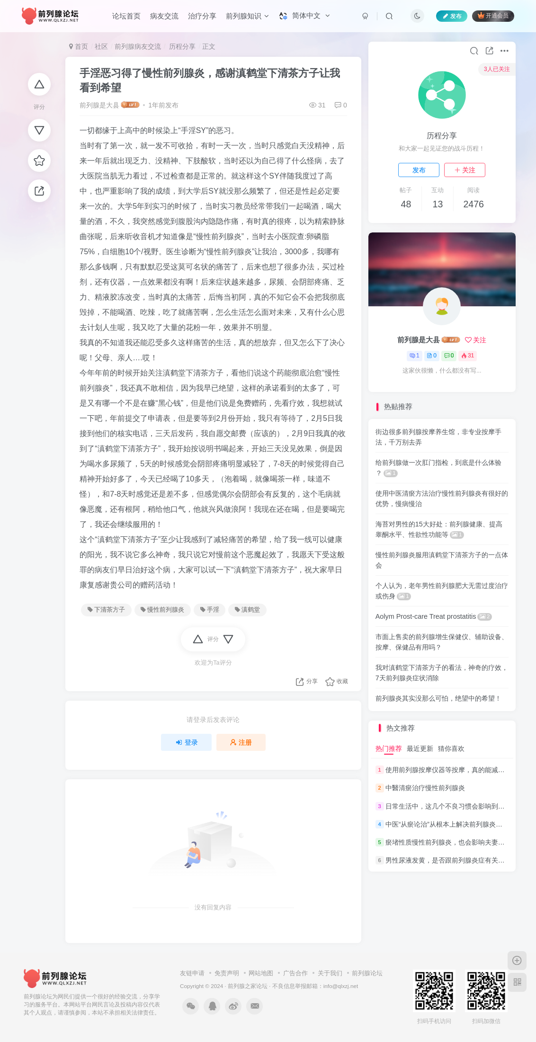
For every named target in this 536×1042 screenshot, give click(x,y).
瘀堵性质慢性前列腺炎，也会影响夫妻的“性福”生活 (460, 842)
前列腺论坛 (367, 973)
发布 (419, 170)
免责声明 (226, 973)
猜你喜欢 (451, 748)
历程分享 (182, 46)
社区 (101, 46)
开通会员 (493, 15)
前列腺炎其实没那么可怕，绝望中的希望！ (438, 698)
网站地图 (261, 973)
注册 (241, 742)
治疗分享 (202, 16)
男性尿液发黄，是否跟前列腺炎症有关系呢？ (451, 860)
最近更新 (420, 748)
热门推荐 (388, 748)
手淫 (209, 609)
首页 (78, 46)
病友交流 (164, 16)
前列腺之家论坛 (248, 986)
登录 (186, 742)
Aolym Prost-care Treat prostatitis (433, 616)
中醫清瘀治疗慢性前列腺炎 (425, 788)
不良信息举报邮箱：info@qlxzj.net (315, 986)
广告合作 (295, 973)
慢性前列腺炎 (162, 609)
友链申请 (192, 973)
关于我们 (330, 973)
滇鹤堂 (247, 609)
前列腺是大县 (99, 105)
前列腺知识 (247, 16)
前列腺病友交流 (138, 46)
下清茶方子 (106, 609)
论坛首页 (126, 16)
